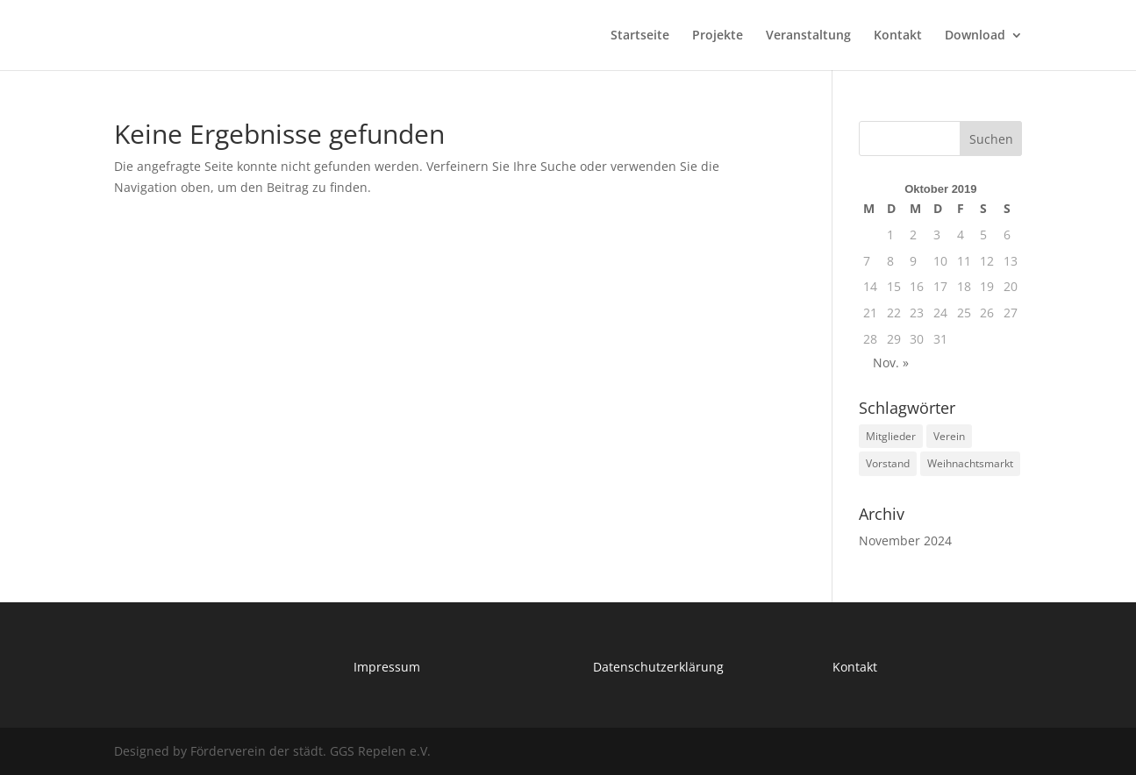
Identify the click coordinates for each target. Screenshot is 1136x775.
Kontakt (898, 36)
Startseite (640, 36)
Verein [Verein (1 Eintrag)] (949, 436)
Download (975, 36)
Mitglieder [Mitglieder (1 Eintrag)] (891, 436)
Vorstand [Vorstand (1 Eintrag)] (888, 463)
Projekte (717, 36)
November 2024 (905, 540)
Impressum (387, 666)
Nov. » (891, 362)
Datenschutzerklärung (658, 666)
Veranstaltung (808, 36)
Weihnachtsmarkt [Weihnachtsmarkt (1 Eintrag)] (970, 463)
